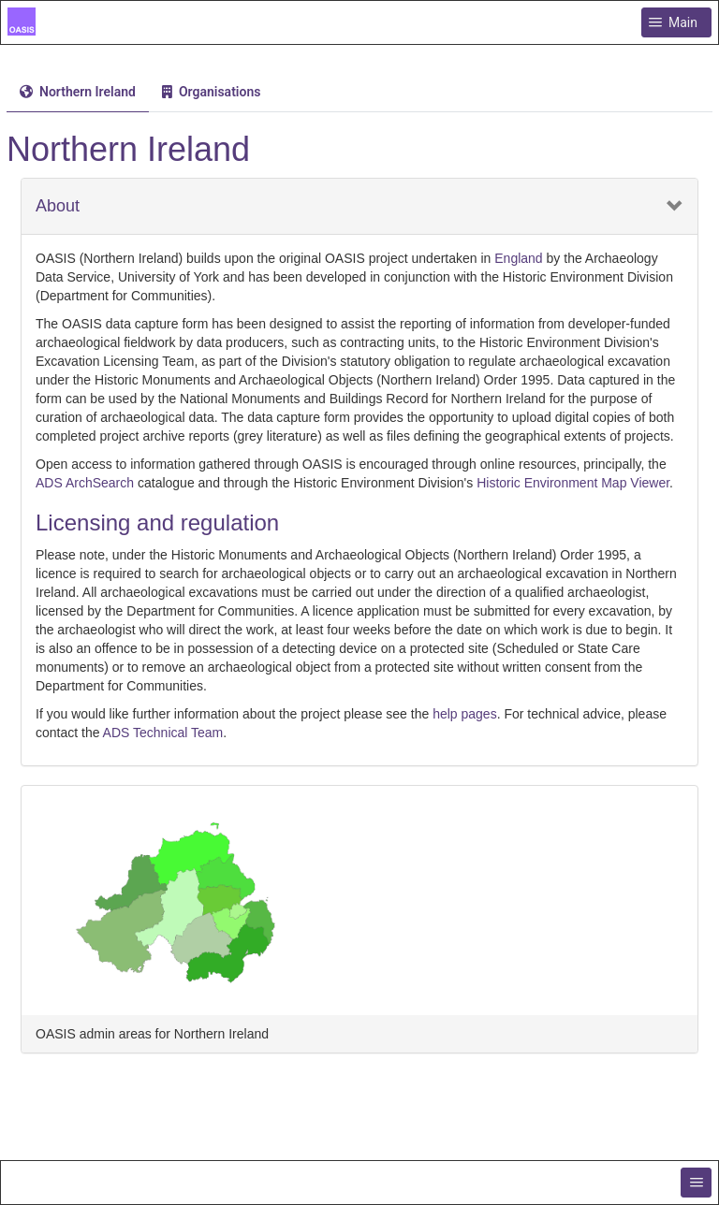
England (518, 258)
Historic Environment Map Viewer (573, 482)
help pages (465, 713)
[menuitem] (78, 91)
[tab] (78, 92)
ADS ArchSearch (85, 482)
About (58, 206)
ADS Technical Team (163, 732)
